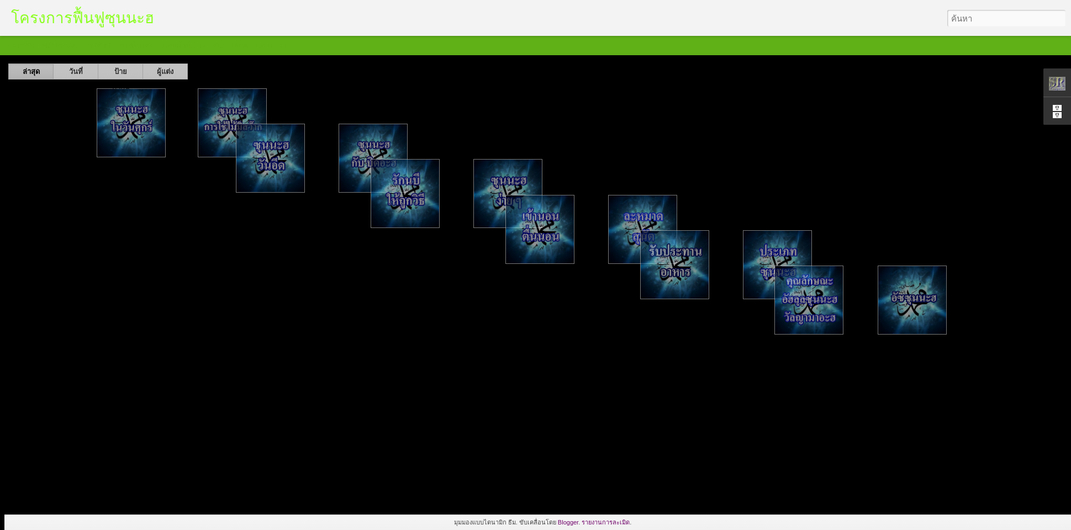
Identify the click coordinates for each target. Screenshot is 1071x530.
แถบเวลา (271, 45)
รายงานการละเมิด (606, 522)
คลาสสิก (20, 45)
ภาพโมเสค (136, 45)
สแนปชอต (230, 45)
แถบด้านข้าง (183, 45)
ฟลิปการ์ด (59, 45)
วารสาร (96, 45)
